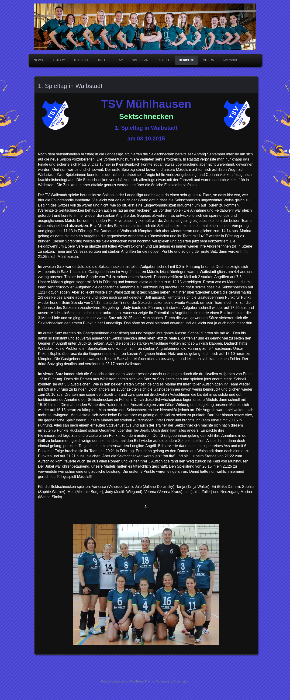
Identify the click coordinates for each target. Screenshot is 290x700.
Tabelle (163, 60)
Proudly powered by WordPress (122, 681)
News (38, 60)
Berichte (186, 60)
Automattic (181, 681)
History (58, 60)
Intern (208, 60)
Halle (101, 60)
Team (119, 60)
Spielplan (140, 60)
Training (80, 60)
